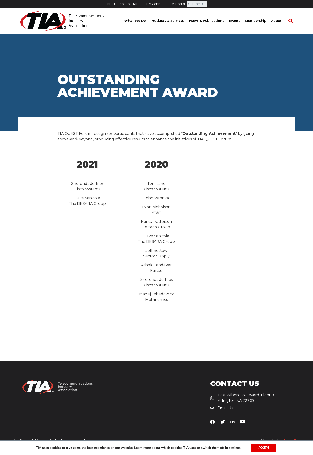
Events (239, 21)
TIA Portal (177, 4)
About (280, 21)
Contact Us (197, 4)
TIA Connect (156, 4)
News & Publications (211, 21)
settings (235, 448)
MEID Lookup (118, 4)
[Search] (292, 21)
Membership (260, 21)
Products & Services (172, 21)
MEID (137, 4)
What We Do (139, 21)
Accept (263, 448)
